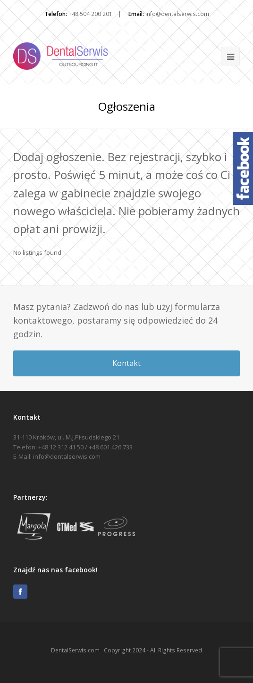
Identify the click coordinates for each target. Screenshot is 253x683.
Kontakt (126, 363)
